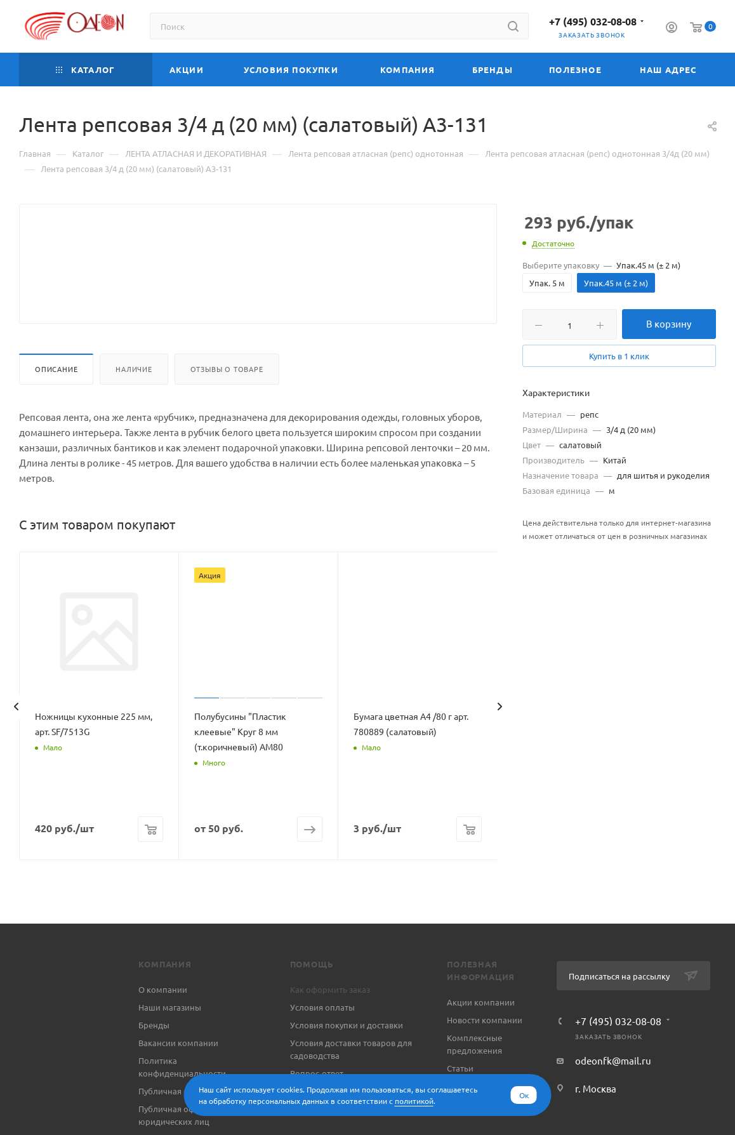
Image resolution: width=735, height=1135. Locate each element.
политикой (414, 1101)
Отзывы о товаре (226, 399)
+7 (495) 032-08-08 (593, 21)
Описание (56, 399)
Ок (524, 1095)
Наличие (134, 399)
